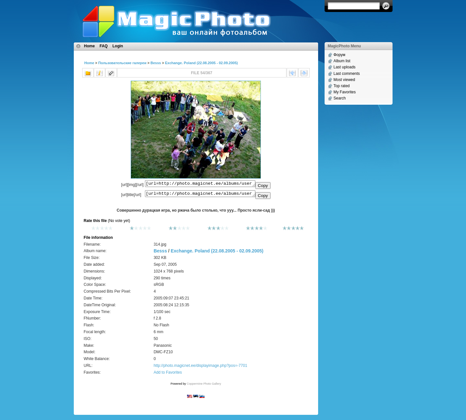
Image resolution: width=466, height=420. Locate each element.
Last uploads (345, 67)
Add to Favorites (168, 374)
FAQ (104, 46)
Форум (339, 54)
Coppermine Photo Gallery (204, 385)
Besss (155, 63)
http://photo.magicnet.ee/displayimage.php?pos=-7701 (200, 367)
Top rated (342, 86)
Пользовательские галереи (122, 63)
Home (89, 46)
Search (340, 98)
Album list (342, 61)
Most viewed (344, 79)
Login (118, 46)
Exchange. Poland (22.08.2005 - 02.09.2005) (201, 63)
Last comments (347, 73)
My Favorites (345, 92)
